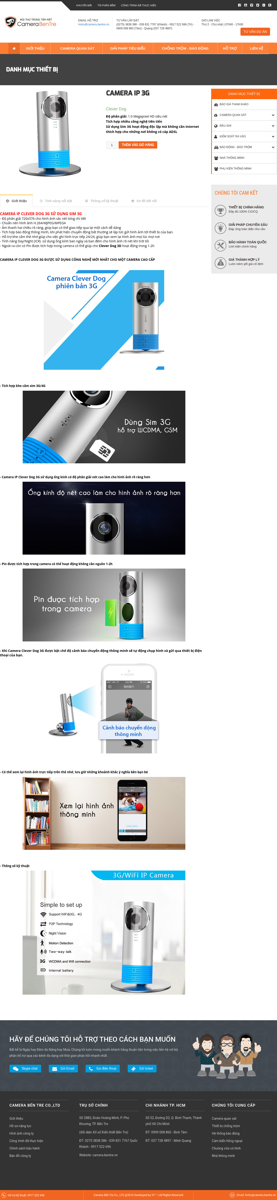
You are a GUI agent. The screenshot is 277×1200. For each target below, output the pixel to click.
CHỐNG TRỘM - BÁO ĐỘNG (185, 48)
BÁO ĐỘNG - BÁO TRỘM (232, 147)
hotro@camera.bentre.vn (93, 24)
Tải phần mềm (106, 5)
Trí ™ (154, 1195)
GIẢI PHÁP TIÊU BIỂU (127, 48)
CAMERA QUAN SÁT (76, 48)
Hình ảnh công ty (22, 1133)
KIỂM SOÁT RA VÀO (229, 136)
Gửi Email (63, 1068)
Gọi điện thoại (102, 1068)
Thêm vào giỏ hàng (138, 144)
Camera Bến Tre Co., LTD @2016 (114, 1195)
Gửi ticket (142, 1068)
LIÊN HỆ (255, 48)
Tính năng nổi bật (58, 201)
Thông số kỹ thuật (104, 201)
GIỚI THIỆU (35, 48)
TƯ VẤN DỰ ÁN (255, 32)
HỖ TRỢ (230, 48)
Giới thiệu (19, 201)
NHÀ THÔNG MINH (228, 157)
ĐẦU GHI (221, 125)
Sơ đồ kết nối (147, 201)
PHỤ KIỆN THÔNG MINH (231, 168)
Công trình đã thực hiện (138, 5)
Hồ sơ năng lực (20, 1126)
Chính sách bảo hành (25, 1148)
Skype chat (25, 1068)
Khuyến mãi (84, 5)
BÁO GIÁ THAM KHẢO (230, 104)
